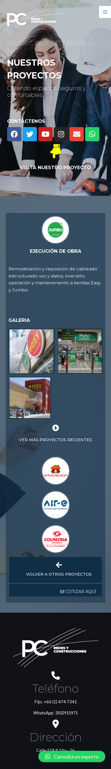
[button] (78, 517)
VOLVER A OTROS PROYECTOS (59, 499)
